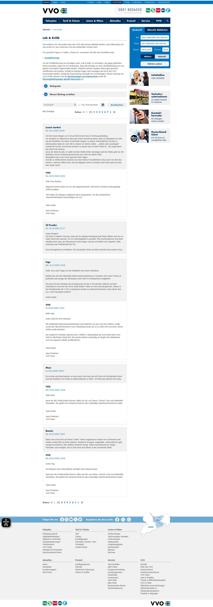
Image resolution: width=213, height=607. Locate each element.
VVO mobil (47, 547)
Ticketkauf (79, 544)
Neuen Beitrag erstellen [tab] (59, 94)
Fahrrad (78, 567)
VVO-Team (145, 575)
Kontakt (143, 564)
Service (146, 20)
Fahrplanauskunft (50, 534)
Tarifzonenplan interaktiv (118, 536)
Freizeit (131, 20)
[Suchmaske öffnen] (167, 21)
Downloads (112, 575)
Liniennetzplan (114, 539)
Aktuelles (115, 20)
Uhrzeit (157, 49)
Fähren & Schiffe (82, 572)
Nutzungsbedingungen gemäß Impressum (62, 79)
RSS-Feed (47, 572)
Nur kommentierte (88, 104)
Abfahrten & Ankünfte (52, 539)
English (55, 2)
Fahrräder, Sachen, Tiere (85, 542)
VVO (159, 20)
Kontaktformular (52, 58)
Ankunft (162, 56)
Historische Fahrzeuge (84, 570)
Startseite (46, 30)
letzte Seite (114, 112)
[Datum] (146, 49)
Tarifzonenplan (114, 534)
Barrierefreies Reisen (117, 586)
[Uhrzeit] (165, 49)
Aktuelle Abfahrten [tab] (157, 29)
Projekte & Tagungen (149, 593)
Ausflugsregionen (82, 564)
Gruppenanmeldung (116, 570)
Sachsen (111, 552)
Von (137, 37)
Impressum (137, 2)
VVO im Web (145, 583)
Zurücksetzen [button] (117, 105)
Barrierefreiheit (163, 2)
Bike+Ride (112, 583)
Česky (63, 2)
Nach (136, 43)
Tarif (77, 534)
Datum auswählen (102, 105)
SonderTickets (81, 547)
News (45, 564)
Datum (136, 49)
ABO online (113, 567)
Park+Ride (112, 580)
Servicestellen (114, 564)
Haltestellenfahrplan (51, 536)
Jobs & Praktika (147, 578)
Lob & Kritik (56, 30)
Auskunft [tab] (137, 29)
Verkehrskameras (115, 588)
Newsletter (47, 567)
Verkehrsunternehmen (149, 572)
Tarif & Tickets (71, 20)
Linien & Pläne (94, 20)
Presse (90, 2)
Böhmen (111, 550)
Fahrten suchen (155, 63)
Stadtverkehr (113, 542)
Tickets (78, 536)
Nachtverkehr (113, 547)
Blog (98, 2)
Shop (126, 2)
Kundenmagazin (49, 570)
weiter (110, 112)
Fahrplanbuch (48, 544)
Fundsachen (113, 578)
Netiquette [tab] (52, 86)
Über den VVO (146, 567)
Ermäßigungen (81, 539)
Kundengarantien (115, 572)
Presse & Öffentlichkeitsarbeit (152, 580)
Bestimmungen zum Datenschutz (83, 76)
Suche (74, 105)
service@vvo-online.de (130, 11)
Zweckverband (146, 570)
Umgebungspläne (115, 544)
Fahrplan (51, 20)
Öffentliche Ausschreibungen (152, 586)
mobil (106, 2)
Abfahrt (147, 56)
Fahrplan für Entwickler (52, 550)
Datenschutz (149, 2)
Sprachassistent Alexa (52, 552)
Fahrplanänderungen (51, 542)
